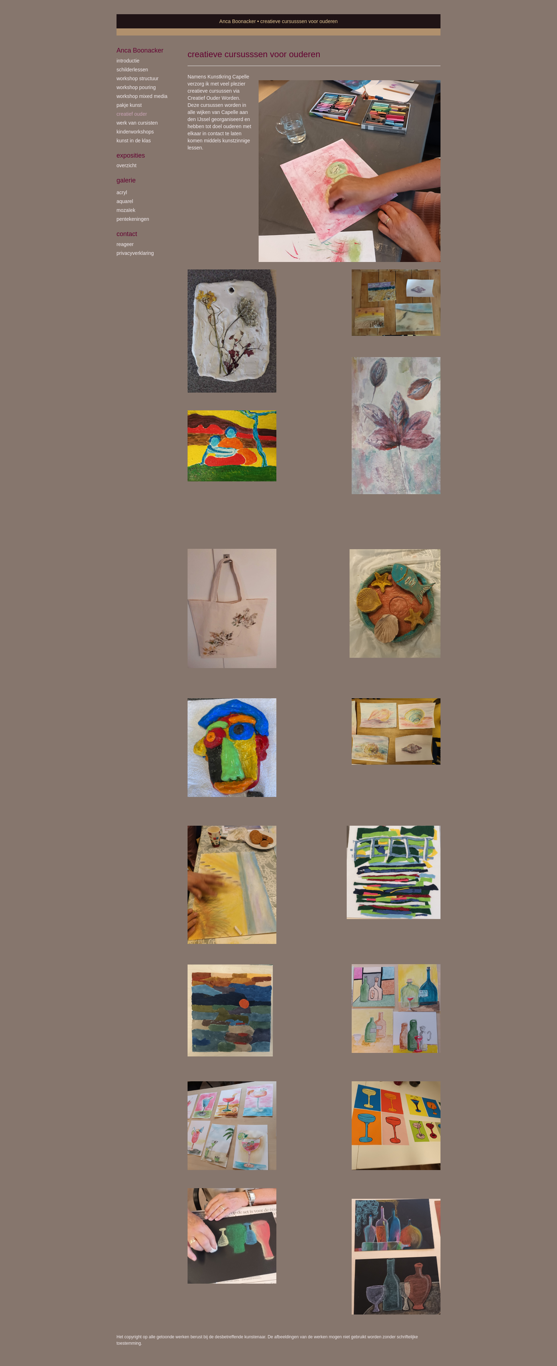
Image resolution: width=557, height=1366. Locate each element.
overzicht (126, 165)
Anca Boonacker (237, 21)
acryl (122, 192)
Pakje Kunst (129, 105)
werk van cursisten (137, 123)
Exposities (131, 155)
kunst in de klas (134, 140)
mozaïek (126, 210)
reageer (125, 244)
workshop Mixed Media (142, 96)
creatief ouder (132, 114)
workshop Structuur (137, 78)
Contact (127, 233)
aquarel (125, 201)
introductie (128, 61)
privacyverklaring (135, 253)
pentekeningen (133, 219)
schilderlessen (132, 69)
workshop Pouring (136, 87)
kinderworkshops (135, 132)
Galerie (126, 180)
